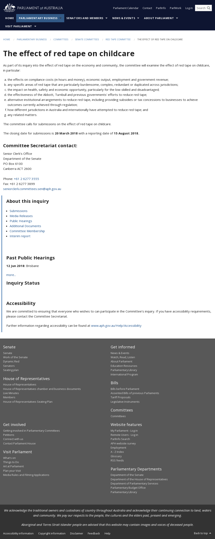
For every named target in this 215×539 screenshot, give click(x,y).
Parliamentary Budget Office (128, 488)
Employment (118, 447)
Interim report (20, 236)
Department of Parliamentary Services (134, 483)
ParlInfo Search (120, 439)
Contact (147, 8)
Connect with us (13, 439)
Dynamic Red (11, 361)
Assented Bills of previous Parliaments (135, 393)
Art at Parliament (13, 466)
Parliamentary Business (38, 18)
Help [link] (107, 533)
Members (9, 397)
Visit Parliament (18, 26)
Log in (189, 8)
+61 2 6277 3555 (26, 179)
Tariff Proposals (121, 397)
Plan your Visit (12, 471)
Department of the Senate (127, 475)
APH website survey (123, 443)
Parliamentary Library (124, 370)
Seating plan (11, 370)
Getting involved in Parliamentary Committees (31, 430)
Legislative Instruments (125, 402)
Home (9, 18)
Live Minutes (11, 393)
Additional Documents (25, 226)
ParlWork (175, 8)
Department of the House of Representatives (139, 479)
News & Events (123, 18)
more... (11, 275)
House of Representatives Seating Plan (27, 402)
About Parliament (159, 18)
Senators (9, 366)
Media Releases (21, 216)
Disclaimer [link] (76, 533)
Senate (7, 353)
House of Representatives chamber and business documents (42, 389)
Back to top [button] (203, 533)
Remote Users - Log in (124, 435)
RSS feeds (117, 460)
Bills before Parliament (125, 389)
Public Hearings (21, 221)
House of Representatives (19, 384)
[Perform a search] (209, 8)
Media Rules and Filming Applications (26, 475)
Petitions (8, 435)
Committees (60, 39)
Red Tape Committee (118, 39)
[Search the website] (203, 8)
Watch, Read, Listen (123, 357)
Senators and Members (84, 18)
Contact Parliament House (19, 443)
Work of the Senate (15, 357)
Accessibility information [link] (18, 533)
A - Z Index (117, 452)
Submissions (19, 211)
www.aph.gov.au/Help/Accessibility (116, 325)
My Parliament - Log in (124, 430)
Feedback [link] (94, 533)
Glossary (116, 456)
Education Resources (124, 366)
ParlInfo (161, 8)
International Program (124, 374)
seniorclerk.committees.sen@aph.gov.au (32, 189)
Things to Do (11, 462)
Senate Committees (87, 39)
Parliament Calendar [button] (126, 8)
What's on (9, 458)
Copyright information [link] (52, 533)
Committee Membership (27, 231)
